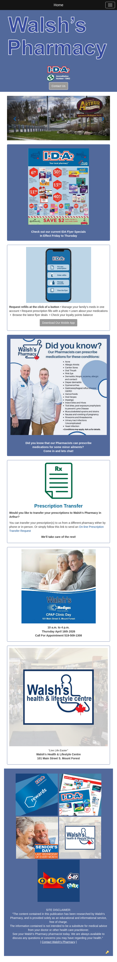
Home (58, 5)
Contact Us (58, 86)
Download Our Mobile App (58, 322)
